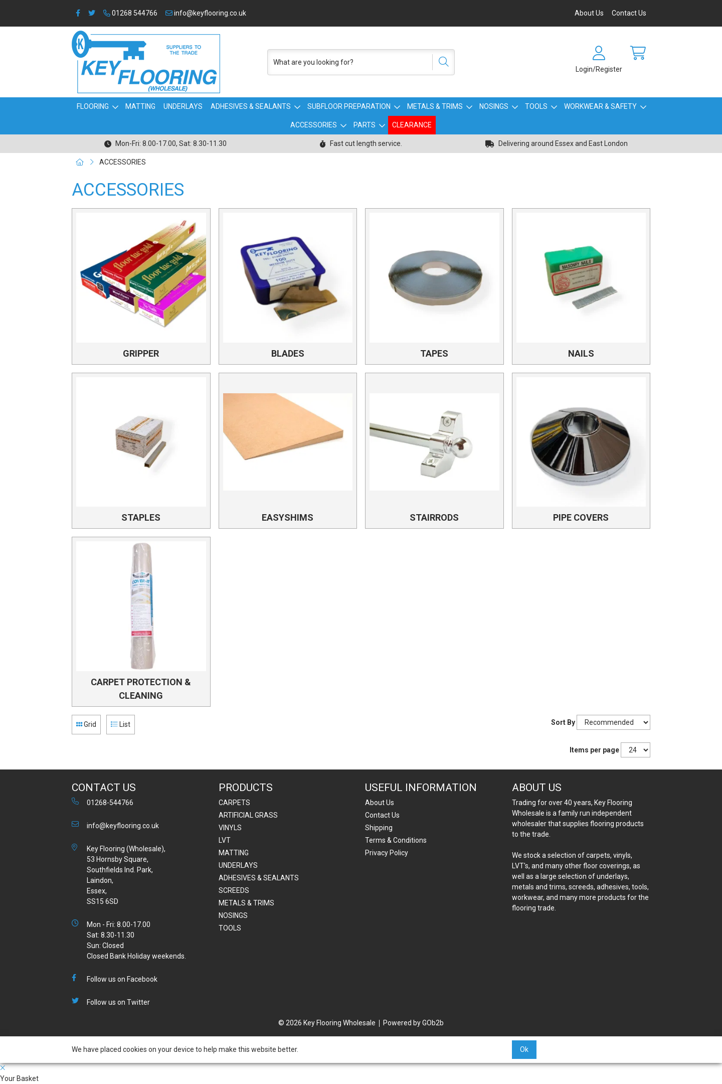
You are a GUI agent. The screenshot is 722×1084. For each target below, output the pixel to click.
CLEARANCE (412, 125)
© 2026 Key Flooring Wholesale (327, 1023)
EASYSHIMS (287, 517)
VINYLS (230, 828)
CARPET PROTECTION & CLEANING (141, 689)
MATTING (140, 106)
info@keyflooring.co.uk (205, 13)
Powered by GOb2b (413, 1023)
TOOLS (536, 106)
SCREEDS (234, 890)
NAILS (581, 353)
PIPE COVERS (581, 517)
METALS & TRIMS (435, 106)
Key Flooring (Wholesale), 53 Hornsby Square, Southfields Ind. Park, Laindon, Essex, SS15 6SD (118, 874)
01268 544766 (130, 13)
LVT (225, 840)
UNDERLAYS (183, 106)
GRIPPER (141, 353)
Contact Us (629, 13)
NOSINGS (493, 106)
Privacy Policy (386, 853)
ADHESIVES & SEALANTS (251, 106)
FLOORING (93, 106)
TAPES (434, 353)
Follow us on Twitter (111, 1001)
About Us (589, 13)
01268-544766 (102, 802)
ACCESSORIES (313, 125)
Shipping (379, 828)
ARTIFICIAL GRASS (248, 815)
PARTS (364, 125)
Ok (524, 1049)
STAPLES (140, 517)
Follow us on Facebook (114, 978)
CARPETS (234, 803)
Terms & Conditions (396, 840)
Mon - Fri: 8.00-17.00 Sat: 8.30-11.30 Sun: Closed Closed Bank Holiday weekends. (129, 939)
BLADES (287, 353)
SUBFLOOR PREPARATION (349, 106)
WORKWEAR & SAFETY (600, 106)
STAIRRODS (434, 517)
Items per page (594, 750)
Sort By (563, 722)
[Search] (440, 62)
